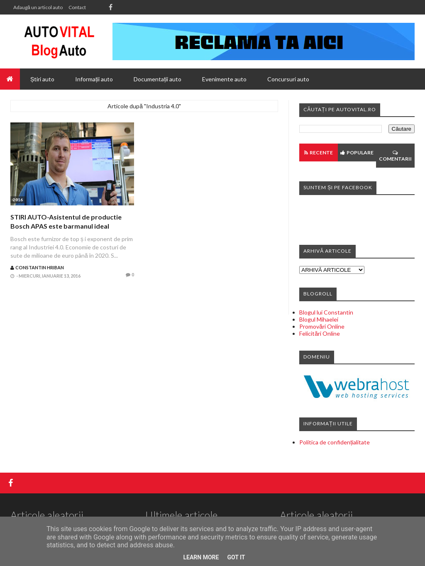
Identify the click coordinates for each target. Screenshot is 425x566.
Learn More (201, 557)
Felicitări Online (319, 333)
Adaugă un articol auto (38, 7)
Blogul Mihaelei (318, 319)
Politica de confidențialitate (334, 442)
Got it (236, 557)
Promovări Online (321, 326)
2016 (18, 199)
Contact (77, 7)
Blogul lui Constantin (326, 312)
